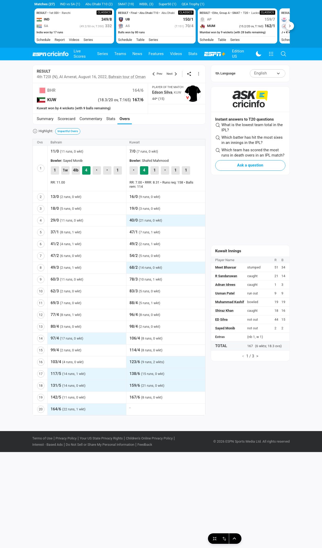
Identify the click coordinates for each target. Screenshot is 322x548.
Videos (176, 53)
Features (156, 53)
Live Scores (80, 54)
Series (102, 53)
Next (290, 26)
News (137, 53)
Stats (192, 53)
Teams (120, 53)
